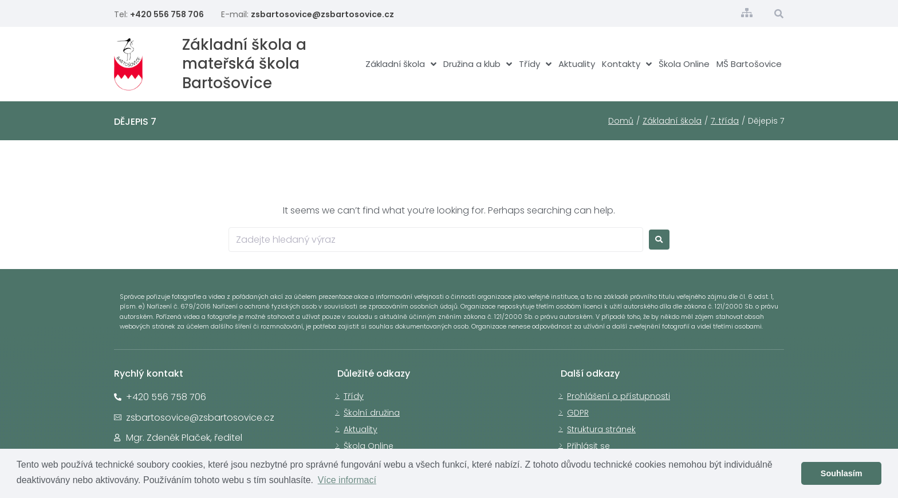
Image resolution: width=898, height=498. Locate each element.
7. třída (725, 121)
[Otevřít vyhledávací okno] (779, 14)
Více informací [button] (347, 480)
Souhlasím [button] (841, 473)
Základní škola (672, 121)
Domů (620, 121)
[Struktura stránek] (746, 12)
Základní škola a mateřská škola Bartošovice (244, 64)
